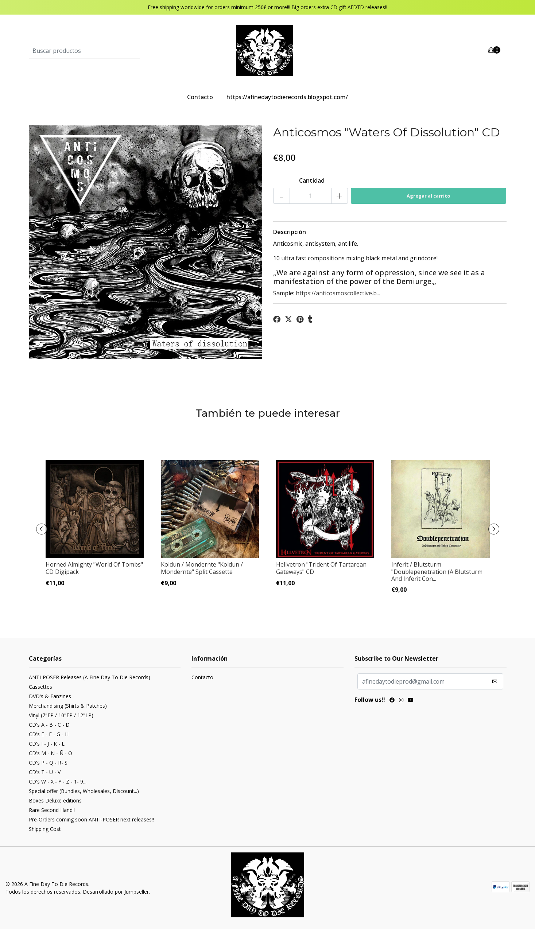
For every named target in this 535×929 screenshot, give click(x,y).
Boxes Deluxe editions (55, 800)
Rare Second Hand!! (52, 809)
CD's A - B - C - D (49, 724)
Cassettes (40, 686)
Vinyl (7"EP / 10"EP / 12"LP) (61, 715)
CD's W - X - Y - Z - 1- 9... (57, 781)
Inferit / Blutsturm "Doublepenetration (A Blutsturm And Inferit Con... (436, 571)
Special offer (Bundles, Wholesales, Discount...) (84, 791)
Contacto (200, 97)
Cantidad (312, 180)
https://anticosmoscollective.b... (338, 293)
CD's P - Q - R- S (48, 762)
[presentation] (41, 529)
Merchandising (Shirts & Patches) (68, 705)
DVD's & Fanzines (50, 696)
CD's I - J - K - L (47, 743)
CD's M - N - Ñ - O (50, 753)
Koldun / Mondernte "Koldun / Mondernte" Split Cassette (202, 567)
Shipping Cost (45, 828)
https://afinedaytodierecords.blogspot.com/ (287, 97)
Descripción (289, 232)
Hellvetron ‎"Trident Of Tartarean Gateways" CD (321, 567)
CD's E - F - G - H (49, 734)
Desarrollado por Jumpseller (116, 891)
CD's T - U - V (45, 772)
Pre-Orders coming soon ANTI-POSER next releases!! (91, 819)
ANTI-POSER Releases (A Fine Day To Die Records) (89, 677)
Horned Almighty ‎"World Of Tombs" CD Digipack (94, 567)
